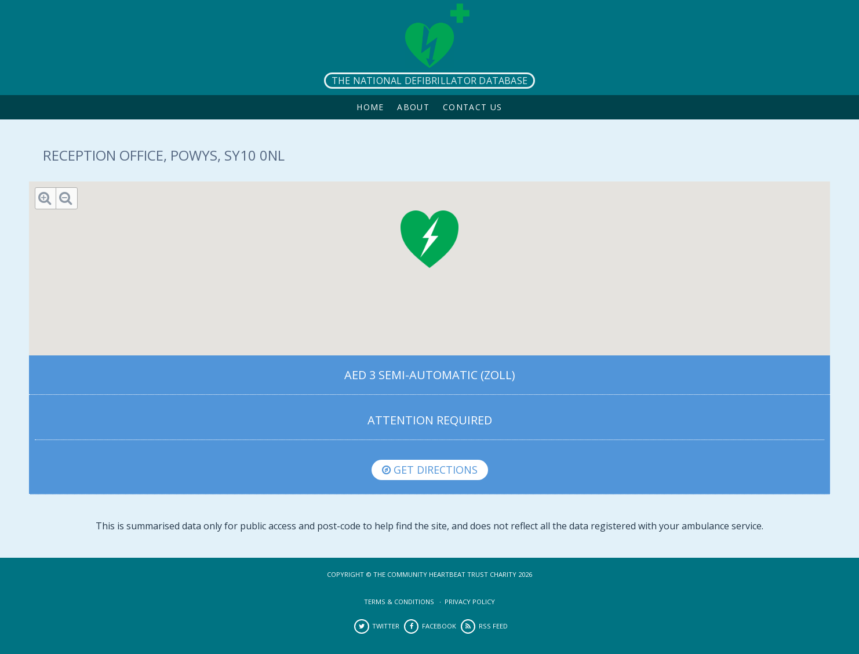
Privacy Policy (470, 601)
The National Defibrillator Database (429, 80)
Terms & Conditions (399, 601)
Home (370, 106)
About (413, 106)
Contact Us (473, 106)
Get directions (430, 470)
